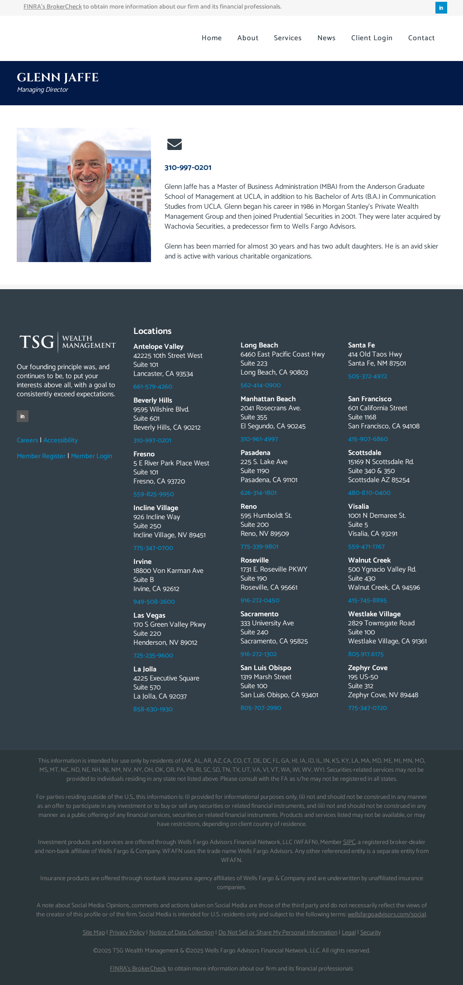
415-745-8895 (367, 600)
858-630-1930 (153, 709)
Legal (349, 933)
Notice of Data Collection (181, 933)
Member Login (91, 456)
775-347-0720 (367, 707)
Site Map (94, 933)
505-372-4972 (367, 376)
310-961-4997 (259, 439)
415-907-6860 (368, 439)
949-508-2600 (154, 601)
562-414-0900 (261, 385)
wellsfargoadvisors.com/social (387, 915)
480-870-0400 (369, 492)
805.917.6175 (366, 654)
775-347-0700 (153, 547)
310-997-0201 (188, 167)
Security (370, 933)
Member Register (41, 456)
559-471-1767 (366, 546)
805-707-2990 (261, 707)
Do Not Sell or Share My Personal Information (277, 933)
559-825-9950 (153, 494)
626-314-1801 (259, 492)
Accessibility (60, 440)
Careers (27, 440)
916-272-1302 (259, 654)
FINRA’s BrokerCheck (138, 969)
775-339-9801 (260, 546)
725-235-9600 (153, 655)
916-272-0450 (260, 600)
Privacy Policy (127, 933)
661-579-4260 (152, 386)
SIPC (349, 842)
